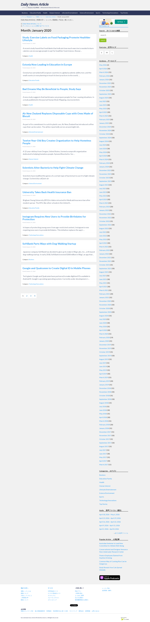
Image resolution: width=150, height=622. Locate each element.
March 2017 (103, 465)
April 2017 (103, 461)
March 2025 (103, 116)
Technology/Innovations (110, 13)
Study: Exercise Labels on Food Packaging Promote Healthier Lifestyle (56, 39)
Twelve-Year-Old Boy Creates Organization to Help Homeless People (56, 142)
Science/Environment (87, 13)
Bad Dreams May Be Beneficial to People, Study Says (51, 89)
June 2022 (103, 236)
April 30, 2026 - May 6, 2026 (109, 514)
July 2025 (102, 101)
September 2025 (105, 94)
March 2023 (103, 203)
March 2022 (103, 247)
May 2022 (103, 239)
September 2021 (105, 268)
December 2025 (105, 83)
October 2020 (104, 308)
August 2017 (103, 446)
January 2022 (104, 254)
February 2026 (104, 76)
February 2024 (104, 163)
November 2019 (105, 348)
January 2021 (104, 297)
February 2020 (104, 337)
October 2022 (104, 221)
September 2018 (105, 399)
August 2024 (103, 141)
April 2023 (103, 199)
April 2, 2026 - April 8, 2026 (109, 529)
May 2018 (103, 414)
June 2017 (103, 454)
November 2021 (105, 261)
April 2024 (103, 156)
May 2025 (103, 108)
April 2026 (103, 69)
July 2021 (102, 276)
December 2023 (105, 170)
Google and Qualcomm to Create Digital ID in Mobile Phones (56, 268)
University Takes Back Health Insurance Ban (46, 192)
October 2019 (104, 352)
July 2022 (102, 232)
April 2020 (103, 330)
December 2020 (105, 301)
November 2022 (105, 218)
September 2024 (105, 138)
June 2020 (103, 323)
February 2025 (104, 119)
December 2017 (105, 432)
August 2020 (103, 316)
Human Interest (54, 13)
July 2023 (102, 188)
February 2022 (104, 250)
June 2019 (103, 366)
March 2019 (103, 377)
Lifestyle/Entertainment (70, 13)
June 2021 (103, 279)
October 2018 (104, 395)
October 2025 (104, 90)
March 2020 (103, 334)
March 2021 (103, 290)
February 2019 (104, 381)
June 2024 (103, 149)
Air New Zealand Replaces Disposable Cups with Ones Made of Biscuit (57, 115)
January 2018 (104, 428)
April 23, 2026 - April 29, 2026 (110, 518)
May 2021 (103, 283)
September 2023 (105, 181)
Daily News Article (35, 4)
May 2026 (103, 65)
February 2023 (104, 207)
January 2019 (104, 385)
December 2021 (105, 257)
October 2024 (104, 134)
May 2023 (103, 196)
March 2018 (103, 421)
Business (25, 13)
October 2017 (104, 439)
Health (45, 13)
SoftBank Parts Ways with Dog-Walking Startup (49, 243)
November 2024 (105, 130)
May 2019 (103, 370)
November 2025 (105, 87)
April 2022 (103, 243)
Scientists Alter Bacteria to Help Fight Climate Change (52, 167)
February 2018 (104, 425)
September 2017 (105, 443)
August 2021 (103, 272)
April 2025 (103, 112)
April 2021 (103, 287)
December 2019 (105, 345)
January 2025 (104, 123)
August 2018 (103, 403)
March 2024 (103, 159)
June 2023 (103, 192)
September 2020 (105, 312)
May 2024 (103, 152)
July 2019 (102, 363)
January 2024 (104, 167)
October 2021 (104, 265)
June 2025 (103, 105)
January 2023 (104, 210)
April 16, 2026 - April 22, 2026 (110, 522)
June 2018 (103, 410)
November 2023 (105, 174)
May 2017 (103, 457)
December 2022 (105, 214)
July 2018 (102, 406)
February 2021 (104, 294)
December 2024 (105, 127)
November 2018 (105, 392)
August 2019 (103, 359)
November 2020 (105, 305)
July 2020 (102, 319)
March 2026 (103, 72)
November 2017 (105, 435)
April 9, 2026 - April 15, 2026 (109, 525)
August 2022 (103, 228)
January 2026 (104, 79)
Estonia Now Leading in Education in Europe (47, 64)
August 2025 (103, 98)
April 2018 (103, 417)
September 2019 (105, 356)
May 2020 (103, 326)
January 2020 (104, 341)
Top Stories (124, 13)
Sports (98, 13)
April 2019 (103, 374)
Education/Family (35, 13)
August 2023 (103, 185)
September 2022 (105, 225)
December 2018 (105, 388)
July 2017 (102, 450)
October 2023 (104, 178)
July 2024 (102, 145)
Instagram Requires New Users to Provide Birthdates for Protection (54, 218)
